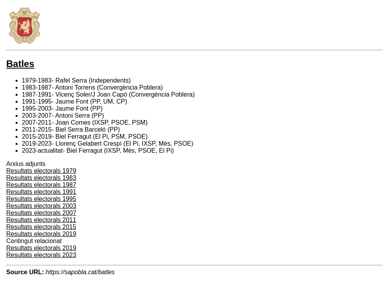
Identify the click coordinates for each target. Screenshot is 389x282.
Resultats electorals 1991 (41, 192)
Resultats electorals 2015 (41, 227)
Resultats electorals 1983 (41, 177)
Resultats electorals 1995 (41, 199)
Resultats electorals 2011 (41, 220)
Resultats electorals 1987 (41, 185)
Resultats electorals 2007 (41, 213)
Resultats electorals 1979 (41, 170)
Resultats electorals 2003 (41, 206)
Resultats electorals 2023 (41, 255)
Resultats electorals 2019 (41, 234)
